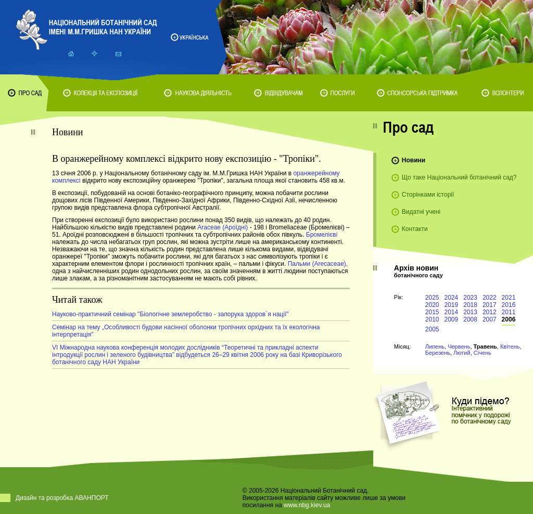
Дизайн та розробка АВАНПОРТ (62, 498)
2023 (470, 297)
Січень (482, 353)
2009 (452, 319)
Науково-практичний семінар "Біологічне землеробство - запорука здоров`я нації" (170, 314)
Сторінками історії (428, 194)
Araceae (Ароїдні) (222, 227)
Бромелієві (322, 234)
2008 (470, 319)
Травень (485, 346)
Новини (413, 160)
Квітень (510, 346)
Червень (459, 346)
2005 (432, 329)
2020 (432, 305)
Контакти (415, 229)
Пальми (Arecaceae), (318, 263)
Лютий (462, 353)
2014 (452, 312)
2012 (490, 312)
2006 (509, 319)
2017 (490, 305)
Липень (435, 346)
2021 (509, 297)
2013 (470, 312)
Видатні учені (421, 211)
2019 (452, 305)
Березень (437, 353)
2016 (509, 305)
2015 (432, 312)
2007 (490, 319)
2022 (490, 297)
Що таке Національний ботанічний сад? (459, 177)
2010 (432, 319)
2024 (452, 297)
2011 (509, 312)
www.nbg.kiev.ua (307, 505)
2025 (432, 297)
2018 (470, 305)
